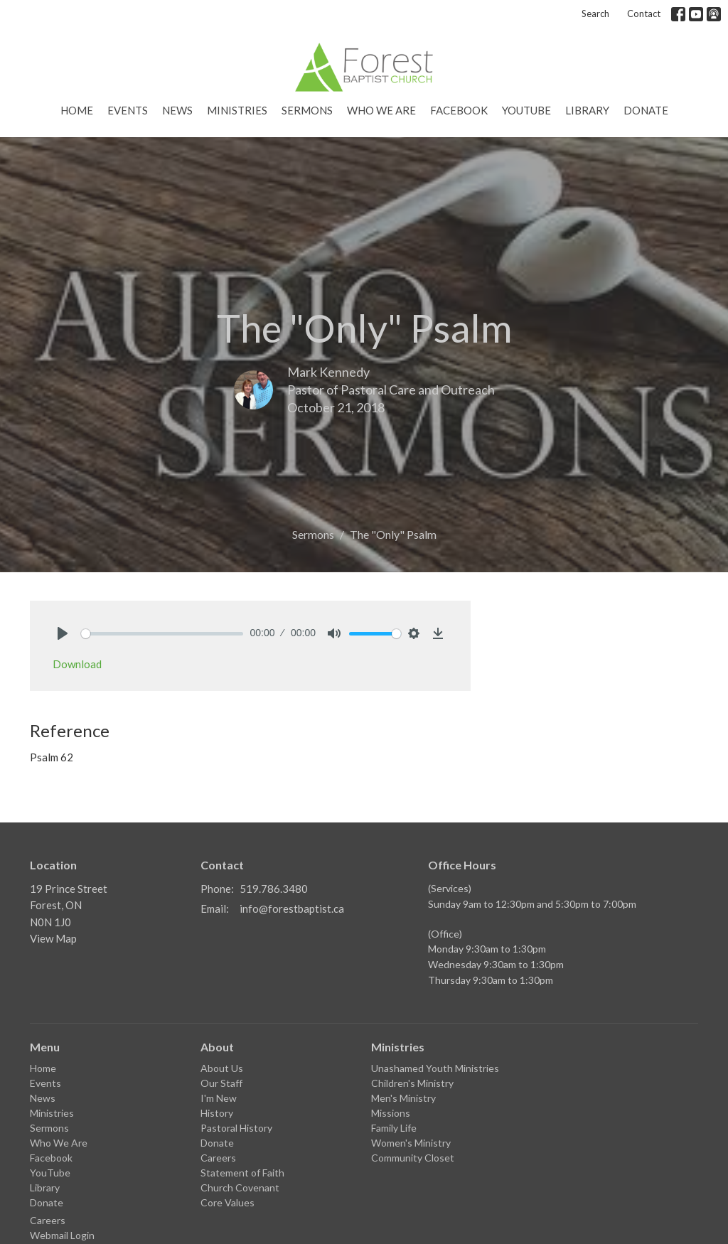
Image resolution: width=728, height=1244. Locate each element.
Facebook (459, 110)
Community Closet (412, 1158)
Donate (645, 110)
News (177, 110)
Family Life (394, 1128)
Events (127, 110)
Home (76, 110)
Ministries (237, 110)
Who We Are (381, 110)
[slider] (162, 633)
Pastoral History (236, 1128)
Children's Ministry (412, 1083)
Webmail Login (62, 1235)
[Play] (62, 633)
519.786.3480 (274, 888)
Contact (643, 13)
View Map (53, 938)
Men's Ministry (403, 1098)
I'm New (218, 1098)
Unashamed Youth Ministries (435, 1068)
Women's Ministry (411, 1143)
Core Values (227, 1202)
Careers (47, 1220)
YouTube (526, 110)
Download (77, 664)
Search (595, 13)
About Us (221, 1068)
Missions (390, 1113)
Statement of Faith (242, 1173)
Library (587, 110)
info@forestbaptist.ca (292, 908)
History (216, 1113)
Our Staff (221, 1083)
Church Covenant (239, 1187)
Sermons (307, 110)
